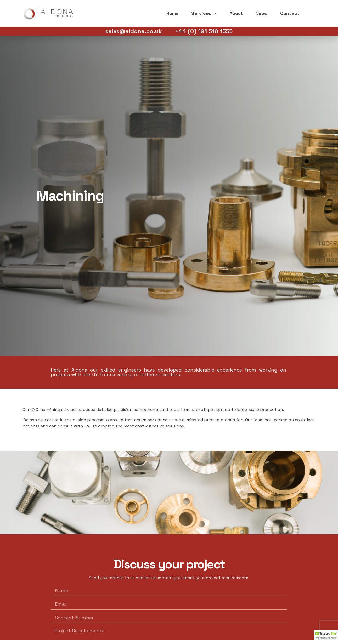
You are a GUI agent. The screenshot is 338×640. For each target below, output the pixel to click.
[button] (326, 635)
